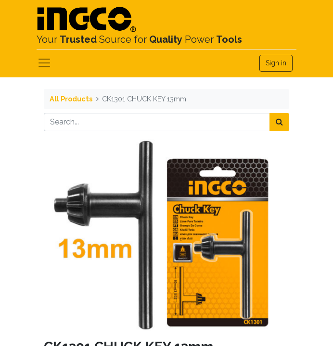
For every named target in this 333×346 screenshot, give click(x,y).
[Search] (279, 122)
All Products (71, 99)
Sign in (276, 63)
